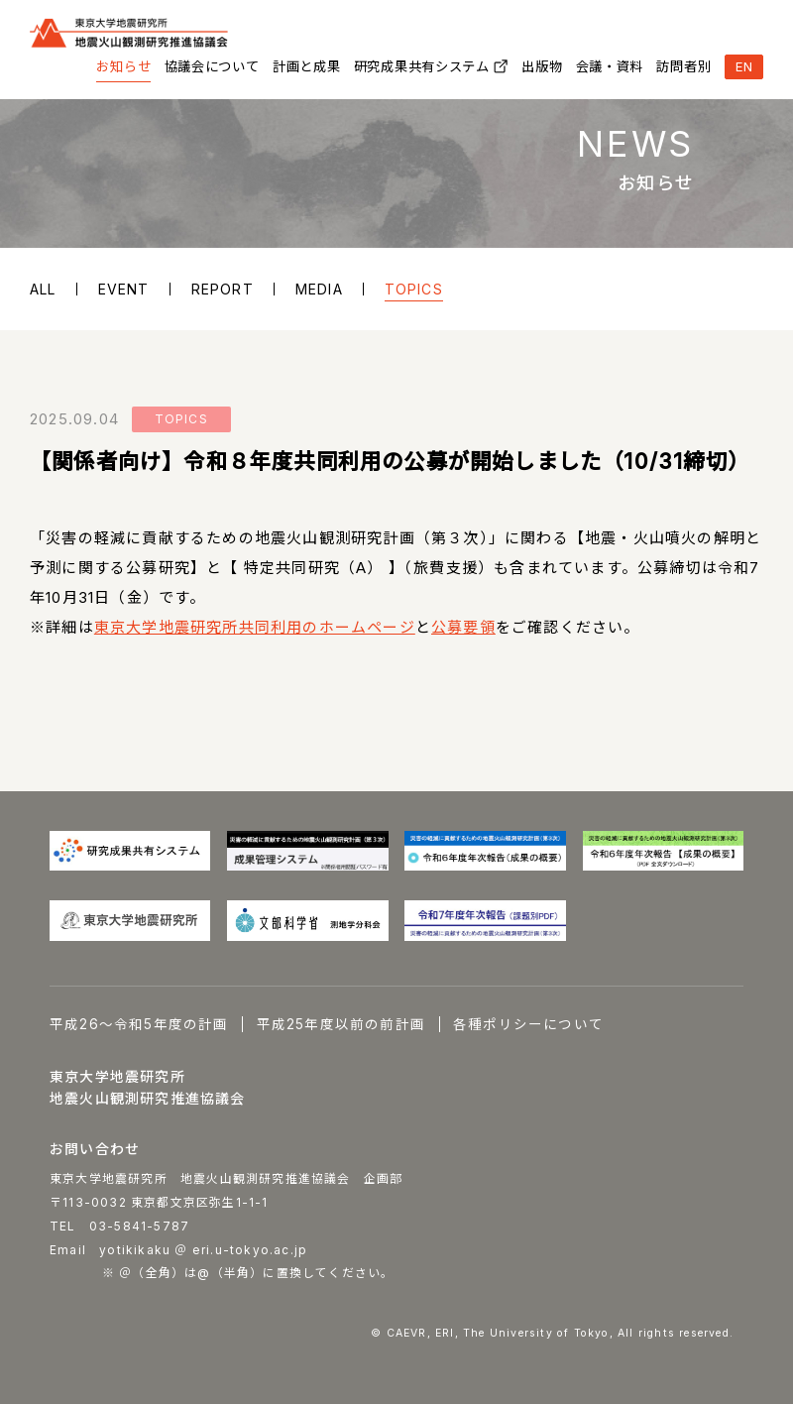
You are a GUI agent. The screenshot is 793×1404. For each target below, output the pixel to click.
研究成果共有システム (422, 66)
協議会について (212, 66)
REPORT (222, 289)
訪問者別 (683, 66)
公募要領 (463, 627)
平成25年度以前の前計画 (341, 1024)
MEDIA (319, 289)
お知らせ (123, 66)
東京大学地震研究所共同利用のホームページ (254, 627)
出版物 (541, 66)
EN (744, 66)
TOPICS (414, 289)
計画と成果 (307, 66)
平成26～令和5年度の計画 (139, 1024)
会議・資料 (610, 66)
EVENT (124, 289)
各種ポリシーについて (528, 1024)
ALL (43, 289)
